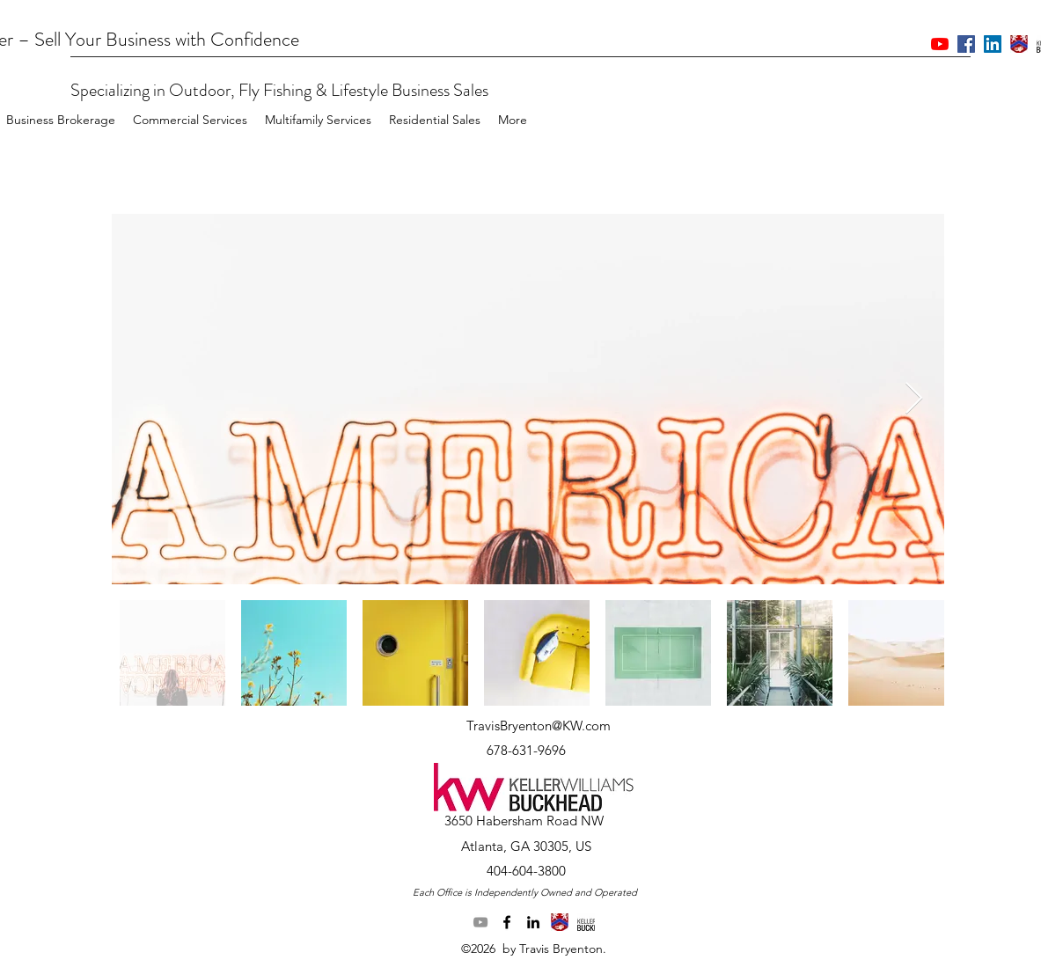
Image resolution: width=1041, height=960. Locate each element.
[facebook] (507, 922)
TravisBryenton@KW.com (538, 725)
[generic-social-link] (559, 922)
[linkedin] (533, 922)
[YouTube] (480, 922)
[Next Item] (914, 399)
